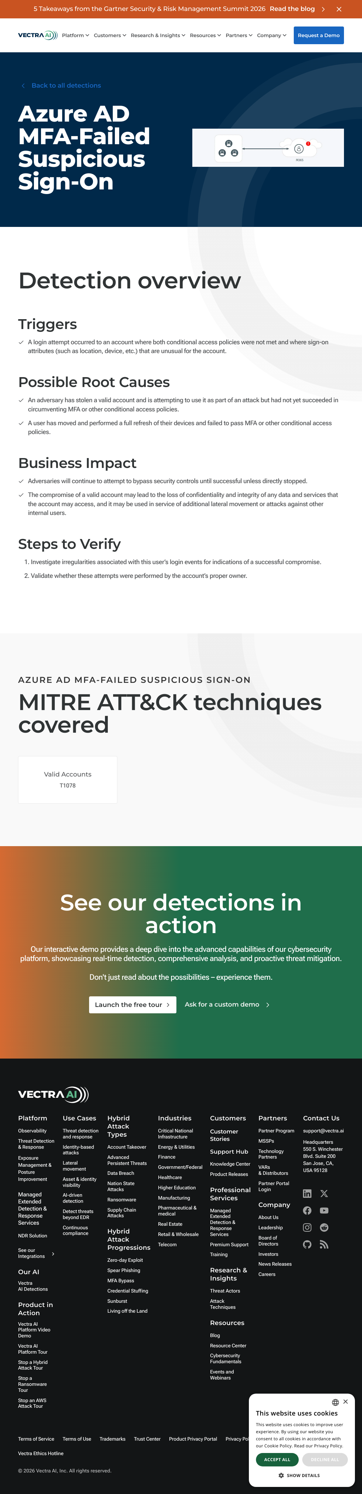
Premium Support (229, 1245)
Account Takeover (126, 1147)
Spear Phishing (123, 1270)
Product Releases (229, 1174)
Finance (166, 1157)
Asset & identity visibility (79, 1182)
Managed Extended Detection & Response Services (32, 1208)
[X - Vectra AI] (324, 1193)
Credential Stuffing (127, 1291)
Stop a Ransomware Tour (32, 1384)
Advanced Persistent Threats (127, 1160)
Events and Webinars (222, 1375)
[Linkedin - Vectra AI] (307, 1193)
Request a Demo (319, 35)
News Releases (275, 1264)
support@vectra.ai (323, 1131)
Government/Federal (180, 1167)
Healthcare (170, 1177)
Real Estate (170, 1224)
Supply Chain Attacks (121, 1213)
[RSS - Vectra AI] (324, 1244)
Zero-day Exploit (125, 1260)
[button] (302, 1475)
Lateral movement (74, 1166)
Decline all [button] (325, 1460)
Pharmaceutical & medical (177, 1211)
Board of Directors (268, 1241)
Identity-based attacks (78, 1150)
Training (219, 1255)
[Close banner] (339, 9)
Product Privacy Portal (193, 1439)
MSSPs (266, 1141)
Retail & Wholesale (178, 1234)
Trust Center (147, 1439)
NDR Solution (32, 1236)
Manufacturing (174, 1198)
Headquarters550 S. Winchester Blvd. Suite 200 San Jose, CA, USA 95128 (323, 1156)
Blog (215, 1335)
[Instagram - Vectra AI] (307, 1227)
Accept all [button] (277, 1460)
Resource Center (228, 1346)
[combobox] (335, 1402)
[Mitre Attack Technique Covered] (67, 780)
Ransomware (121, 1200)
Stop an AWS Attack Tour (32, 1404)
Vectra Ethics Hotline (40, 1454)
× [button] (345, 1402)
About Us (268, 1217)
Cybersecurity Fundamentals (225, 1359)
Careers (266, 1274)
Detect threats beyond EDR (78, 1214)
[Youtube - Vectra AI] (324, 1210)
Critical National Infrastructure (175, 1134)
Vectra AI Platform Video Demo (34, 1330)
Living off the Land (127, 1311)
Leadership (270, 1228)
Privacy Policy (241, 1439)
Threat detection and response (80, 1134)
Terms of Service (36, 1439)
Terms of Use (77, 1439)
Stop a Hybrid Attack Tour (32, 1365)
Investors (268, 1254)
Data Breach (120, 1173)
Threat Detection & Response (36, 1144)
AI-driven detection (73, 1198)
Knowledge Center (230, 1164)
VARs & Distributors (273, 1170)
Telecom (167, 1245)
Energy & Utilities (176, 1147)
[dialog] (302, 1440)
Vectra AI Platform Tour (32, 1349)
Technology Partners (271, 1154)
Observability (32, 1131)
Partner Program (276, 1131)
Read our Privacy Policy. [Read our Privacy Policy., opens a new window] (318, 1446)
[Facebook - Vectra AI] (307, 1210)
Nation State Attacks (121, 1187)
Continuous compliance (75, 1231)
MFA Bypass (120, 1281)
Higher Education (177, 1188)
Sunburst (117, 1301)
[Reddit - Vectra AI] (324, 1227)
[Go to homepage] (38, 35)
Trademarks (112, 1439)
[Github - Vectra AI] (307, 1244)
